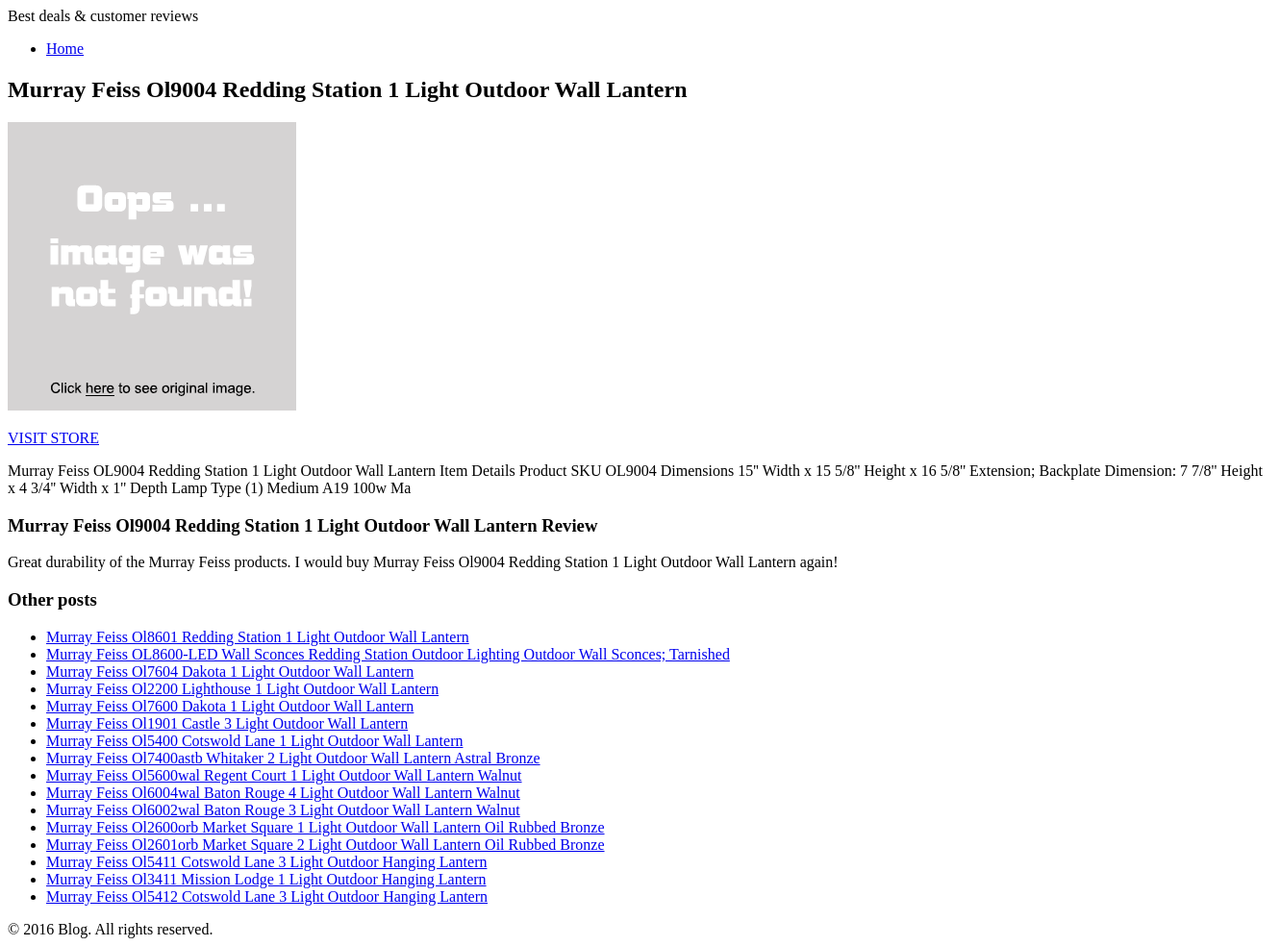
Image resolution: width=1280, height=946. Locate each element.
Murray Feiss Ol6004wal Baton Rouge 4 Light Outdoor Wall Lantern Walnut (283, 792)
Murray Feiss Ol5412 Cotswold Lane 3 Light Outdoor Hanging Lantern (267, 896)
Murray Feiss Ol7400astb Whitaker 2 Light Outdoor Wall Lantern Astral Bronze (293, 758)
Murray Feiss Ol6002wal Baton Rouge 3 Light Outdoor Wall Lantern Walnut (283, 810)
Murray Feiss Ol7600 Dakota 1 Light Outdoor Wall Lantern (230, 706)
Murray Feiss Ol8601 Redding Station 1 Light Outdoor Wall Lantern (257, 637)
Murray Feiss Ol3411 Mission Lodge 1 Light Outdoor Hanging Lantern (266, 879)
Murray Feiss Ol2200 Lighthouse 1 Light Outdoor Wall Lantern (242, 689)
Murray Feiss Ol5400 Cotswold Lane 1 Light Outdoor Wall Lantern (254, 741)
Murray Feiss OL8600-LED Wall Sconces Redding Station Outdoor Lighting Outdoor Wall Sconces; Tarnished (388, 654)
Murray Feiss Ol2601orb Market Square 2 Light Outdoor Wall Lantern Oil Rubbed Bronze (325, 844)
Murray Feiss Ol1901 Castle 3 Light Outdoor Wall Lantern (227, 723)
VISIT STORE (53, 438)
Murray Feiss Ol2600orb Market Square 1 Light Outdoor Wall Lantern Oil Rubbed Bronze (325, 827)
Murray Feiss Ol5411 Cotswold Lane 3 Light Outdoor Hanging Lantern (266, 862)
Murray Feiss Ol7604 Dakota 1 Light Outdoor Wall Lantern (230, 671)
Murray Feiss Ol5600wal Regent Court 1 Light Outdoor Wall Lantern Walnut (284, 775)
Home (65, 48)
